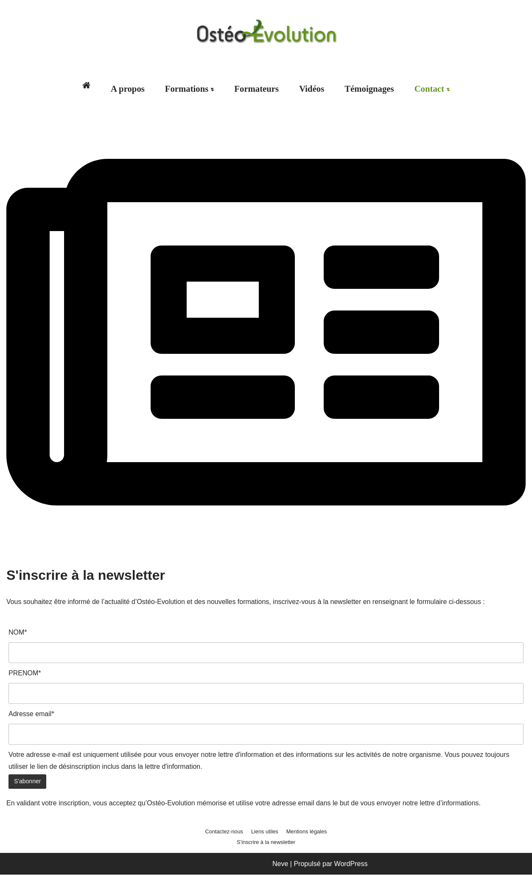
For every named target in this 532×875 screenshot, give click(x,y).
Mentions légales (306, 832)
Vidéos (311, 89)
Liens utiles (264, 832)
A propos (127, 89)
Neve (280, 864)
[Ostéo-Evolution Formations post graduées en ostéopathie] (266, 31)
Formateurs (256, 89)
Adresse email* (31, 714)
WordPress (351, 864)
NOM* (17, 632)
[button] (212, 89)
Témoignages (370, 89)
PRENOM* (24, 673)
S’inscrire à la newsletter (266, 843)
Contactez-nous (224, 832)
